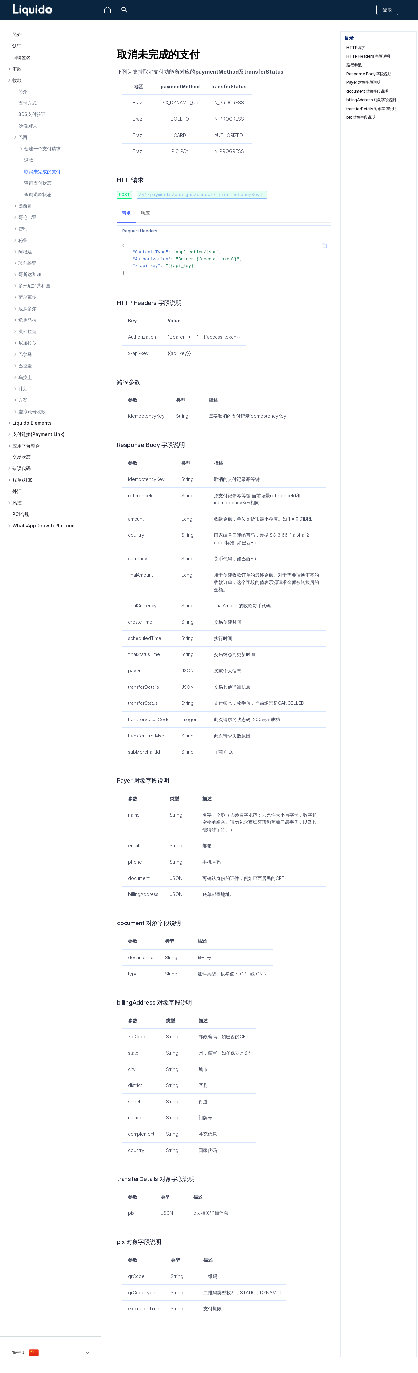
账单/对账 (22, 480)
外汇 (17, 491)
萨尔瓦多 (27, 297)
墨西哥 (25, 206)
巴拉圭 (25, 366)
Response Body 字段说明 (368, 74)
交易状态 (21, 457)
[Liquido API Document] (32, 10)
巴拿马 (25, 354)
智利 (22, 229)
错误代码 (21, 468)
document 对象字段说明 (367, 91)
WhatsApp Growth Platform (43, 526)
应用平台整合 (26, 446)
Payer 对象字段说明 (363, 82)
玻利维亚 (27, 263)
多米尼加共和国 (34, 286)
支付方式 (27, 103)
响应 (145, 212)
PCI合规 (20, 514)
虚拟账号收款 (32, 412)
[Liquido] (107, 10)
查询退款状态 (38, 194)
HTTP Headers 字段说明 (368, 56)
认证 (17, 46)
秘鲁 (22, 240)
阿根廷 (25, 252)
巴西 (22, 137)
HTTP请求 (355, 47)
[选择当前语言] (50, 1353)
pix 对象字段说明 (360, 117)
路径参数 (354, 65)
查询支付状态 (38, 183)
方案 (22, 400)
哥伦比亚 (27, 217)
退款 (28, 160)
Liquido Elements (32, 423)
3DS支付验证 (32, 114)
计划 (22, 389)
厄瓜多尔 (27, 309)
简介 (17, 34)
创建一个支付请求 (42, 149)
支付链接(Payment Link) (38, 434)
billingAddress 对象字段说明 (371, 100)
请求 (126, 212)
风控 (17, 503)
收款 (17, 80)
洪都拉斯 (27, 331)
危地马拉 (27, 320)
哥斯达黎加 (29, 274)
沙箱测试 (27, 125)
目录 (349, 38)
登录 (387, 10)
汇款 (17, 69)
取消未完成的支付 (42, 171)
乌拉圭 (25, 377)
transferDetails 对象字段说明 (371, 109)
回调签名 (21, 57)
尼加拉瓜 (27, 343)
